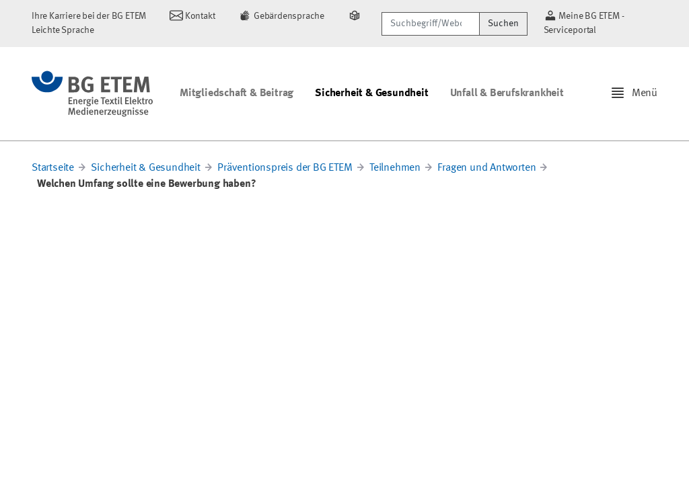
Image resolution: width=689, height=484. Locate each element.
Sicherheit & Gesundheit (371, 93)
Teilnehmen (395, 168)
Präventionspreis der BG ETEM (284, 168)
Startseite (53, 168)
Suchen (503, 23)
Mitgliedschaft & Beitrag (236, 93)
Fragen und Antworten (486, 168)
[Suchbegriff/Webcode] (430, 24)
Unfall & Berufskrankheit (507, 93)
